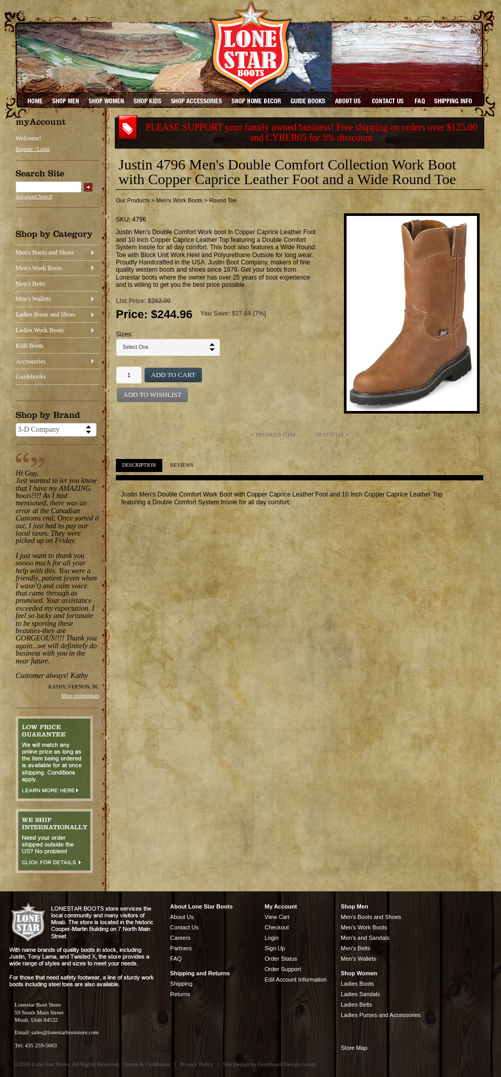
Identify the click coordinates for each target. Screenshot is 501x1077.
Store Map (354, 1048)
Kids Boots (30, 345)
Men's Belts (30, 283)
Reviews (181, 465)
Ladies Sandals (360, 994)
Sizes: (124, 334)
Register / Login (33, 149)
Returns (180, 994)
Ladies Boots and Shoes (46, 314)
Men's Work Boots (39, 268)
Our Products (133, 200)
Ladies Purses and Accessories (381, 1015)
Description (139, 465)
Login (272, 938)
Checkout (277, 927)
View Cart (277, 917)
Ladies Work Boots (40, 330)
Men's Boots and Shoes (45, 252)
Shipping (181, 984)
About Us (182, 917)
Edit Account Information (296, 979)
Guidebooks (31, 376)
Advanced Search (34, 196)
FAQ (176, 958)
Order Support (283, 969)
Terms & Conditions (147, 1064)
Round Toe (223, 200)
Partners (181, 948)
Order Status (281, 958)
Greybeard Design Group (287, 1064)
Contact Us (184, 927)
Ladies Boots (357, 984)
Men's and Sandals (365, 938)
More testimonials (81, 695)
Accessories (30, 361)
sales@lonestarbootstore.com (65, 1032)
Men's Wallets (33, 298)
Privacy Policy (196, 1064)
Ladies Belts (356, 1004)
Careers (180, 938)
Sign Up (275, 948)
